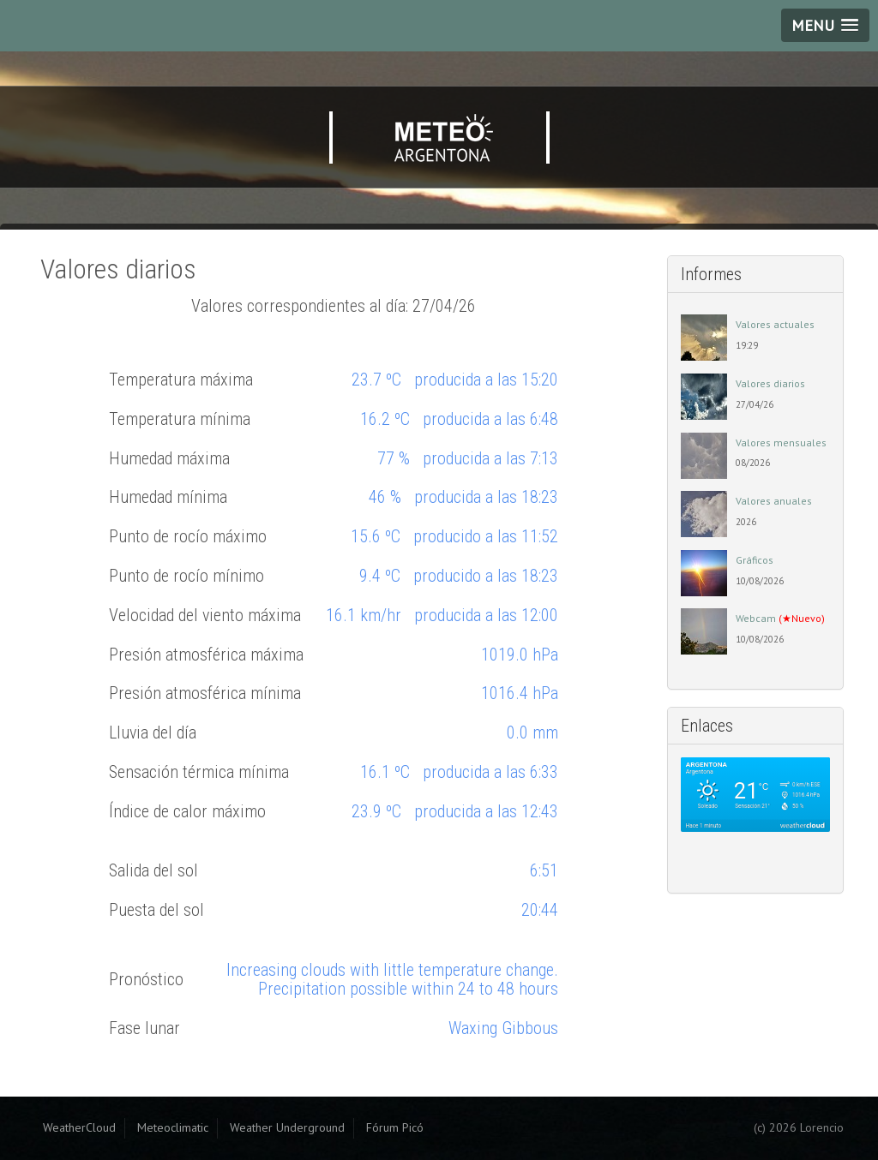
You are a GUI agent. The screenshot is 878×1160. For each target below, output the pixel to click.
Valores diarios (770, 383)
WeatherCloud (79, 1127)
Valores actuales (775, 324)
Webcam (780, 618)
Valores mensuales (781, 442)
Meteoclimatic (172, 1127)
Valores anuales (774, 500)
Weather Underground (287, 1127)
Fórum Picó (395, 1127)
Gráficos (754, 559)
